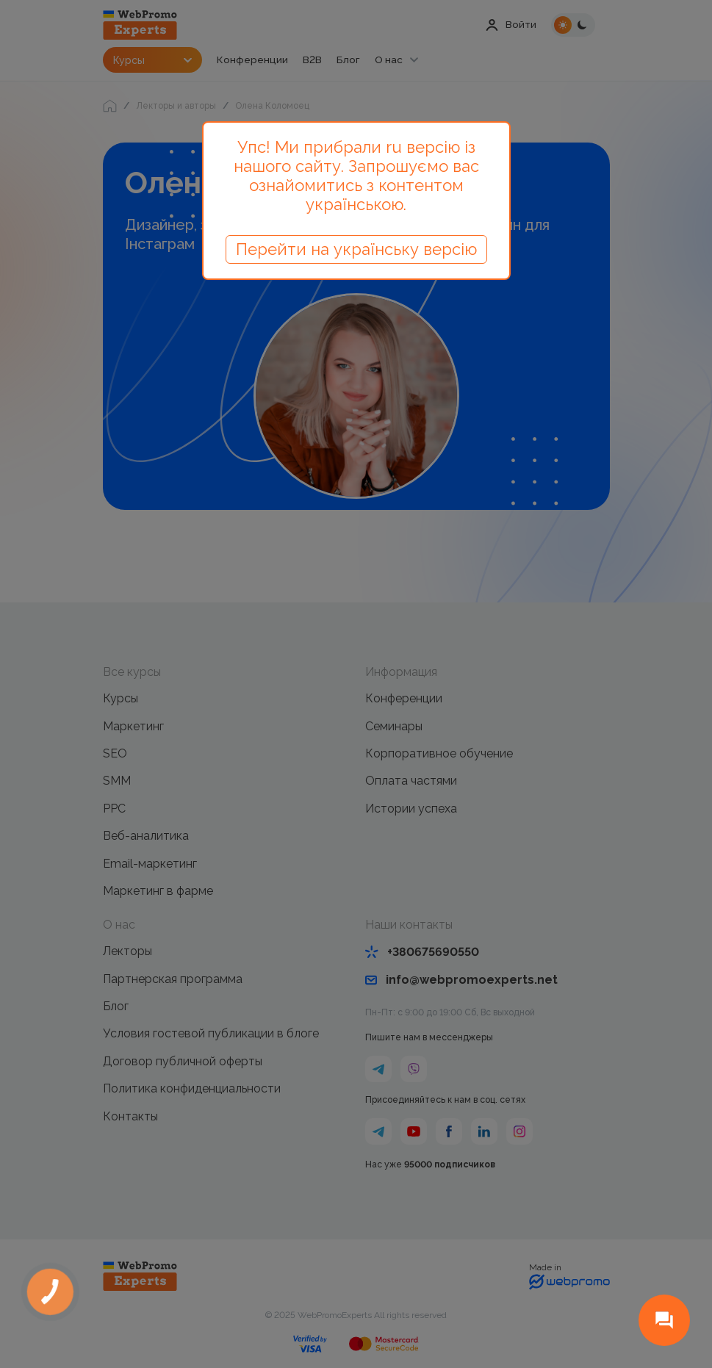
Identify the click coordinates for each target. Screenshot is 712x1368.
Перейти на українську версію (356, 249)
